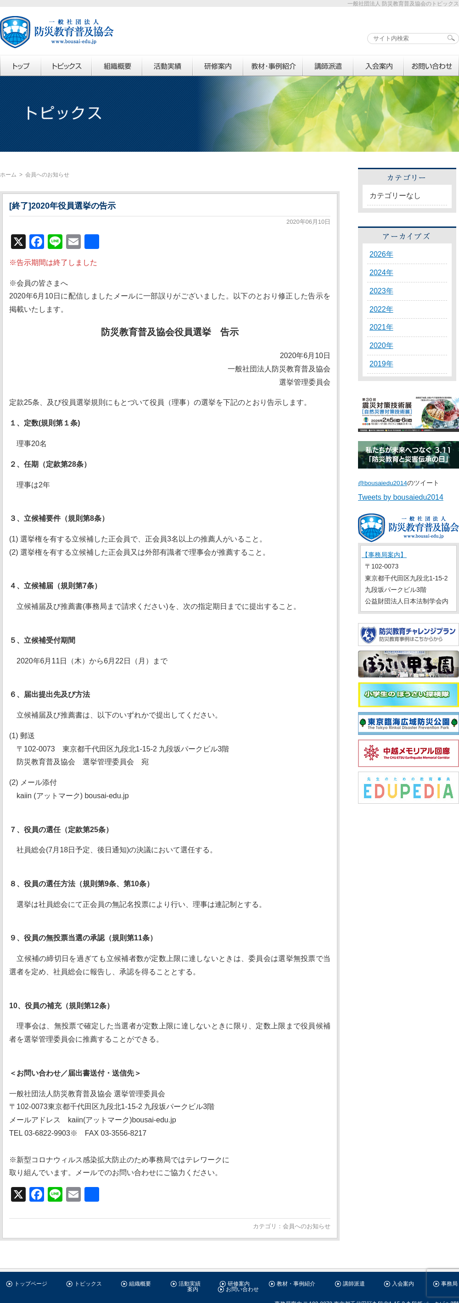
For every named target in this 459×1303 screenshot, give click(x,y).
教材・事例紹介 (296, 1284)
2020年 (381, 345)
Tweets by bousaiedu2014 (400, 497)
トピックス (88, 1284)
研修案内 (239, 1284)
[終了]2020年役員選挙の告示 (62, 205)
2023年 (381, 291)
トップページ (30, 1284)
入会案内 (403, 1284)
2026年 (381, 254)
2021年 (381, 327)
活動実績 (190, 1284)
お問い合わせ (242, 1289)
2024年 (381, 272)
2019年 (381, 364)
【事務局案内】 (384, 554)
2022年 (381, 309)
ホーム (8, 174)
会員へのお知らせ (306, 1226)
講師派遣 (354, 1284)
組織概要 (140, 1284)
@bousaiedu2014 (382, 483)
